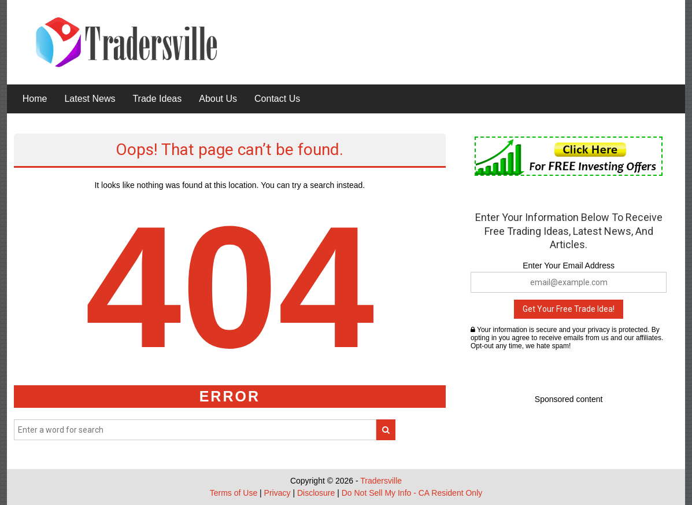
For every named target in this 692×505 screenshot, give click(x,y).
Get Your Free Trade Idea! (569, 309)
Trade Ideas (157, 99)
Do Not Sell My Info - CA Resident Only (412, 492)
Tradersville (381, 480)
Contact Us (277, 99)
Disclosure (316, 492)
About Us (218, 99)
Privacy (277, 492)
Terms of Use (233, 492)
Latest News (89, 99)
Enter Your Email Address (569, 265)
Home (35, 99)
